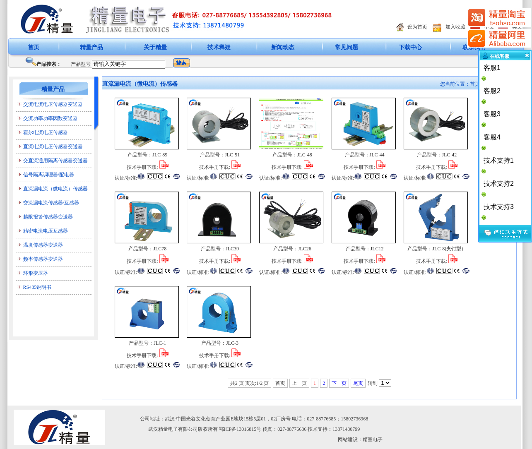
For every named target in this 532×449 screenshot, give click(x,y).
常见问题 (346, 47)
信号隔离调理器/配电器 (48, 175)
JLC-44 (377, 155)
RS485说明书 (37, 287)
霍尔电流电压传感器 (45, 132)
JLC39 (232, 249)
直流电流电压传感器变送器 (53, 146)
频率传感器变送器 (43, 259)
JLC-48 (304, 155)
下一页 (339, 383)
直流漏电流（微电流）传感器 (55, 189)
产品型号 (81, 64)
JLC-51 (232, 155)
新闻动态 (282, 47)
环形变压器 (35, 273)
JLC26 (304, 249)
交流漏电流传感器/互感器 (51, 203)
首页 (33, 47)
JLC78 (159, 249)
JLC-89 (159, 155)
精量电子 (373, 439)
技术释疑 (219, 47)
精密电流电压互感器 (45, 231)
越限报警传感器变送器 (48, 217)
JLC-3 (232, 343)
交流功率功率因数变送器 (50, 118)
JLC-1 (160, 343)
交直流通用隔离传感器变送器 (55, 160)
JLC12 (377, 249)
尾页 (358, 383)
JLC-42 (449, 155)
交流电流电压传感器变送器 (53, 104)
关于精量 (155, 47)
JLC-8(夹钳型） (449, 249)
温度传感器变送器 (43, 245)
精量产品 (91, 47)
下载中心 (410, 47)
